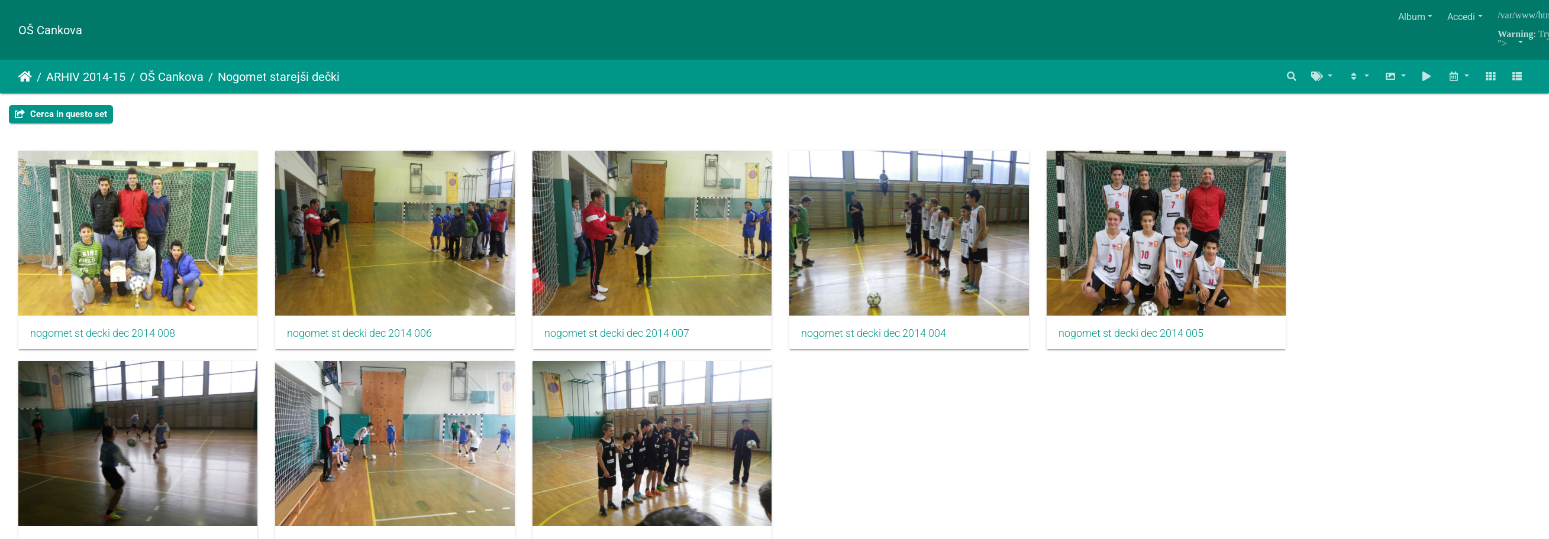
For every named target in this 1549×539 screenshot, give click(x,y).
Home (25, 77)
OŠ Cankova (50, 30)
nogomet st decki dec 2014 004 (890, 337)
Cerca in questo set (61, 114)
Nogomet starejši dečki (279, 77)
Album (1411, 16)
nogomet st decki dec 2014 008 (102, 337)
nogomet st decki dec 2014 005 (1152, 337)
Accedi (1461, 16)
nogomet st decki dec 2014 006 (365, 337)
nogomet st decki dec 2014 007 (628, 337)
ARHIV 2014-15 (85, 77)
